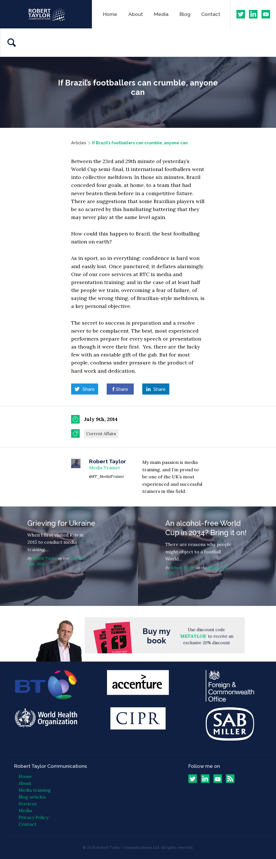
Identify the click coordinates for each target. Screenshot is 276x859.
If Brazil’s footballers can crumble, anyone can (140, 142)
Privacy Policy (33, 817)
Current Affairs (101, 433)
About (135, 14)
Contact (210, 14)
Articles (78, 142)
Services (27, 803)
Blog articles (32, 797)
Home (110, 14)
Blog (185, 14)
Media (161, 14)
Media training (34, 790)
